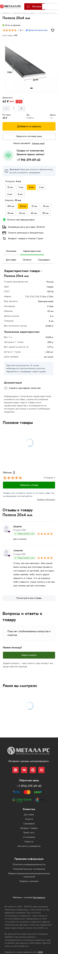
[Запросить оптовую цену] (29, 136)
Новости (29, 841)
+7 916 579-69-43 (28, 160)
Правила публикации (46, 499)
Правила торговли (29, 881)
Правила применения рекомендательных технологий (29, 875)
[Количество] (14, 108)
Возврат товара (29, 828)
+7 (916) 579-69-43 (29, 786)
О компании (29, 837)
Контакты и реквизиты (29, 846)
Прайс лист (29, 832)
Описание (11, 251)
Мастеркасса (39, 897)
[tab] (31, 88)
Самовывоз (44, 259)
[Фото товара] (31, 66)
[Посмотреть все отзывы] (29, 598)
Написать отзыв (29, 485)
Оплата (27, 259)
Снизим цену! (38, 143)
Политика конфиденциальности (29, 864)
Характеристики (32, 251)
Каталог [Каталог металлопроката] (34, 6)
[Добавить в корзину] (29, 126)
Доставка (11, 259)
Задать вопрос (29, 655)
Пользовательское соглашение (29, 869)
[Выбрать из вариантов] (10, 187)
